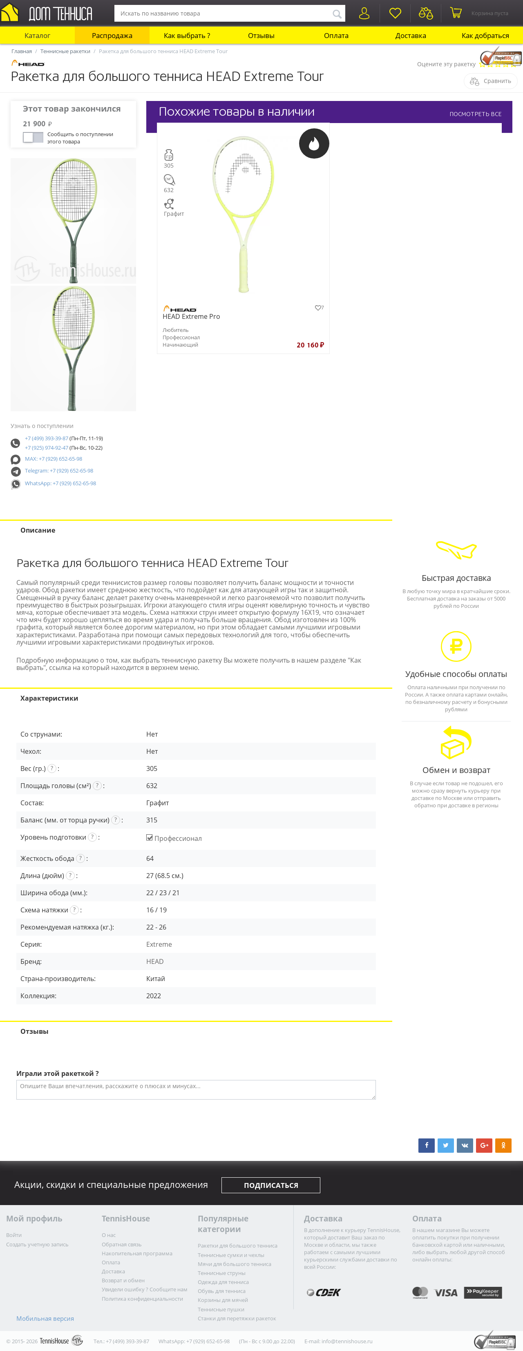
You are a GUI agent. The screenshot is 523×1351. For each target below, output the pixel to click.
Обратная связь (122, 1244)
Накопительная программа (137, 1253)
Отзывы (261, 35)
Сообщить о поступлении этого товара (80, 136)
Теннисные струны (222, 1273)
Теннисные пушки (221, 1309)
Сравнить (497, 81)
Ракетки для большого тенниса (237, 1245)
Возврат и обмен (123, 1280)
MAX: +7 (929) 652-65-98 (53, 458)
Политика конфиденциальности (142, 1298)
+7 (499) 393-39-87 (46, 438)
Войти (14, 1235)
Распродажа (112, 35)
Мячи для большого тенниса (234, 1264)
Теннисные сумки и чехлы (231, 1255)
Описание (37, 530)
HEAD (155, 961)
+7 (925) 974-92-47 (46, 447)
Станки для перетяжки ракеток (237, 1318)
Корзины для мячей (223, 1300)
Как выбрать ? (187, 35)
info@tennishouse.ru (347, 1341)
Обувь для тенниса (222, 1291)
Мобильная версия (45, 1318)
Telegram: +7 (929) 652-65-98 (59, 470)
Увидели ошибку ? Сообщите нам (145, 1289)
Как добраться (485, 35)
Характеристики (49, 698)
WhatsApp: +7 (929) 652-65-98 (60, 483)
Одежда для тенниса (223, 1282)
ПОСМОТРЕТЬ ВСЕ (475, 114)
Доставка (411, 35)
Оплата (336, 35)
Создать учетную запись (37, 1244)
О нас (109, 1235)
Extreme (159, 944)
